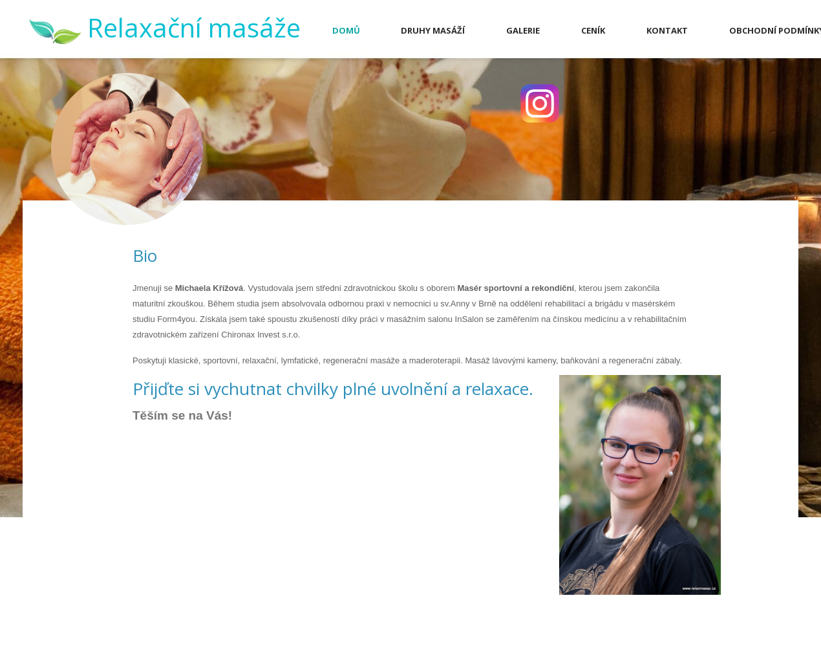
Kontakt (667, 30)
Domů (346, 30)
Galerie (523, 30)
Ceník (593, 30)
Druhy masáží (433, 30)
